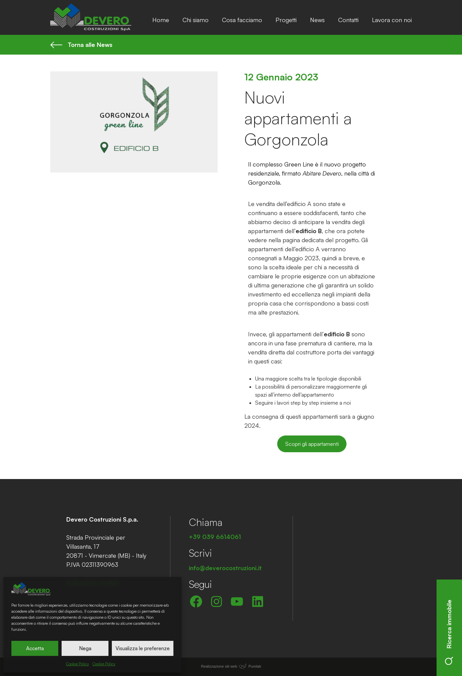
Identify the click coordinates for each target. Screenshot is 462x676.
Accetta (35, 648)
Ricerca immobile (449, 632)
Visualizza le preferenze (143, 648)
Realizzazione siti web (219, 666)
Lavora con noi (392, 19)
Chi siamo (195, 19)
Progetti (286, 19)
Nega (85, 648)
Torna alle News (81, 44)
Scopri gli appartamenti (312, 444)
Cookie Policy (77, 663)
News (317, 19)
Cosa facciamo (242, 19)
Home (160, 19)
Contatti (348, 19)
